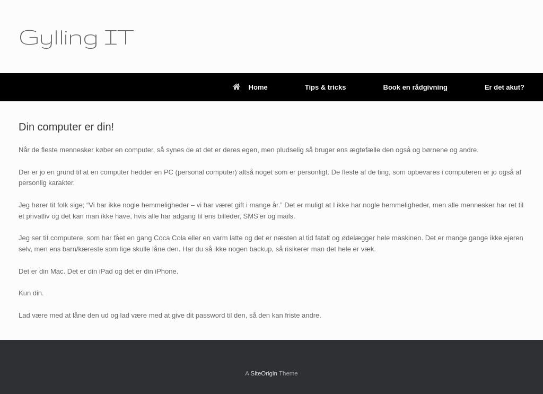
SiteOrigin (263, 373)
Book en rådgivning (415, 87)
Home (250, 87)
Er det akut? (504, 87)
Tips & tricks (325, 87)
